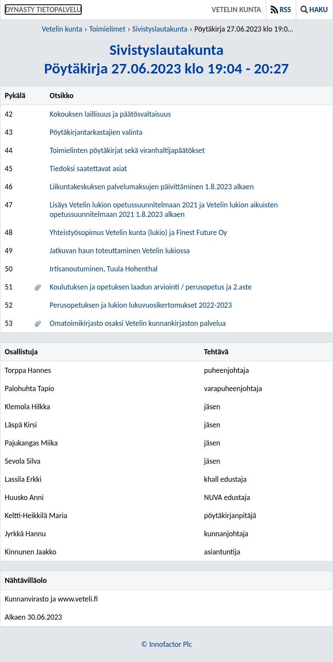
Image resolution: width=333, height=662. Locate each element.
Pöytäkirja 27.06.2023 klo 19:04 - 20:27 (244, 29)
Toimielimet (107, 29)
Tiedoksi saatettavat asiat (88, 168)
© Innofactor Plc (166, 644)
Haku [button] (314, 9)
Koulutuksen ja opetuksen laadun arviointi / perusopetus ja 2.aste (151, 287)
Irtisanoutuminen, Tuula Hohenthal (104, 269)
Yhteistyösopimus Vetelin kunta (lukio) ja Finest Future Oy (138, 232)
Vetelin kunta (236, 9)
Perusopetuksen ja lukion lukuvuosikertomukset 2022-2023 (141, 305)
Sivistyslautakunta (159, 29)
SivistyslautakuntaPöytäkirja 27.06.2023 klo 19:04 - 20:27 (166, 58)
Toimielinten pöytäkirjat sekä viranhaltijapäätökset (127, 150)
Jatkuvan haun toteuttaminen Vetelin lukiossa (120, 250)
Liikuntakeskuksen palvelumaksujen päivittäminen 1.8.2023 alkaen (152, 186)
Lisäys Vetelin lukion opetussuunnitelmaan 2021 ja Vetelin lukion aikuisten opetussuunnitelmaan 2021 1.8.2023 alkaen (164, 209)
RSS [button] (281, 9)
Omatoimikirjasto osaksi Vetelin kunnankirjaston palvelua (138, 323)
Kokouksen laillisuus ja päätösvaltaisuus (110, 114)
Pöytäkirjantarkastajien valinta (96, 132)
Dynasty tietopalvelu (43, 9)
